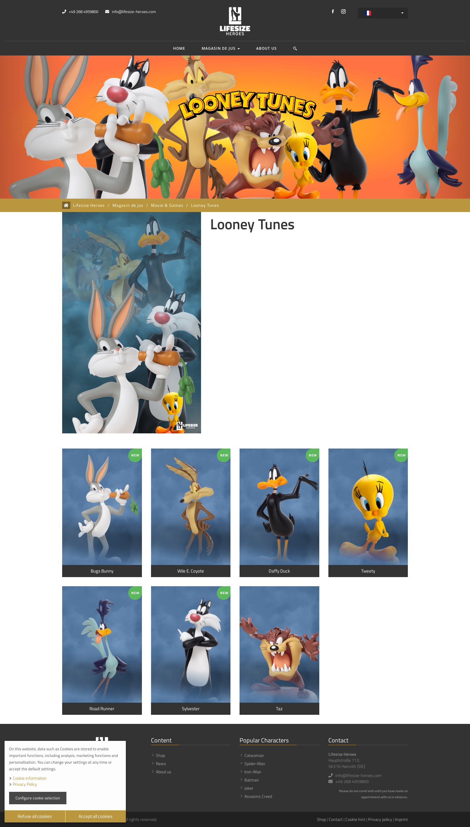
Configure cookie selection (37, 798)
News (161, 763)
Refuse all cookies (35, 816)
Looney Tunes (205, 205)
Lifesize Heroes (89, 205)
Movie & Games (167, 205)
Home (179, 48)
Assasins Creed (258, 796)
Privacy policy (380, 819)
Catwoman (254, 755)
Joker (248, 788)
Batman (251, 780)
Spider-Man (254, 763)
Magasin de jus (221, 48)
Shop (160, 755)
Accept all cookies (95, 816)
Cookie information (30, 778)
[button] (295, 48)
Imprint (401, 819)
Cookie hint (355, 819)
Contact (336, 819)
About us (266, 48)
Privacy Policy (25, 784)
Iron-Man (252, 771)
